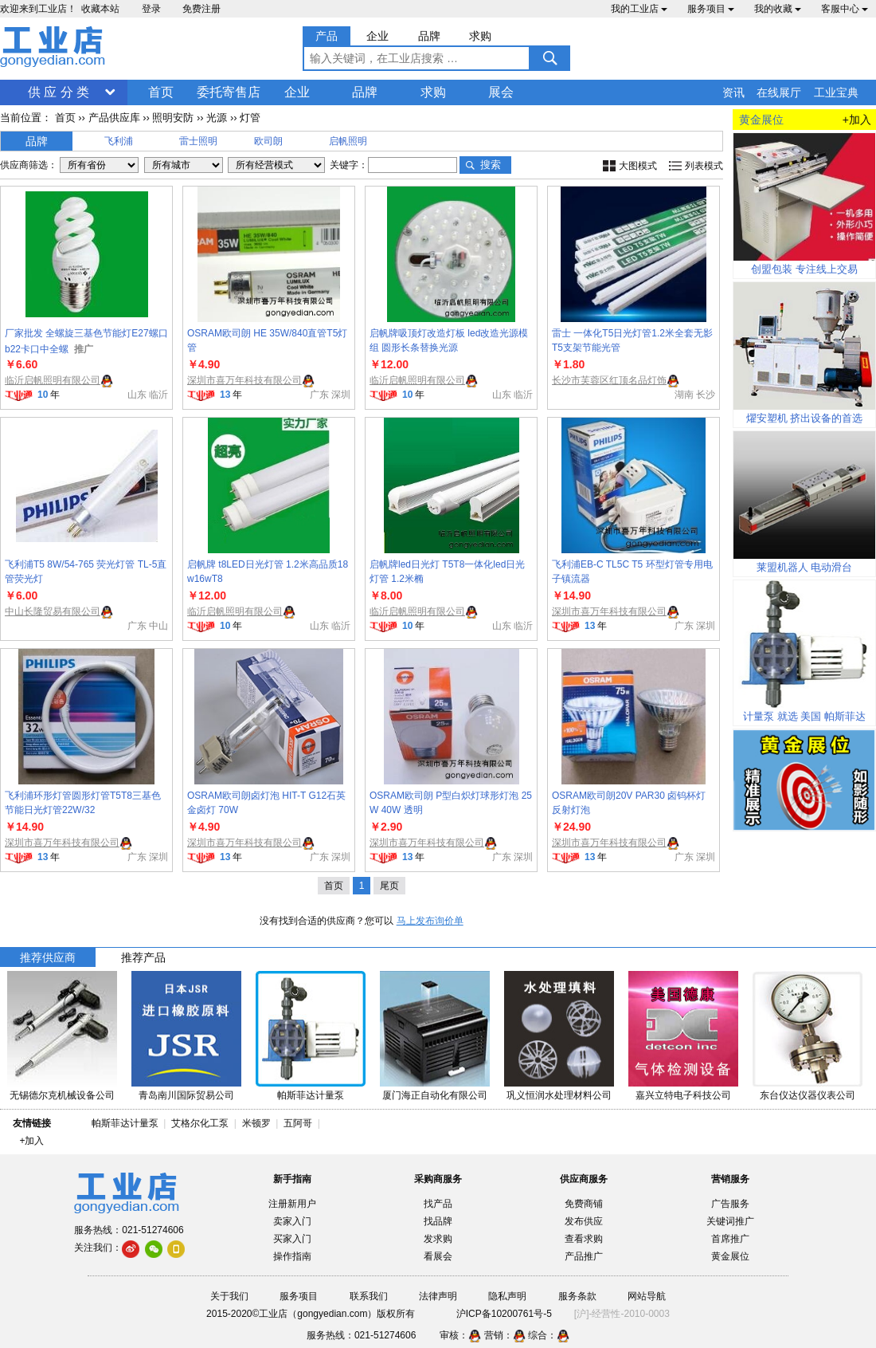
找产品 (438, 1203)
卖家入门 (292, 1221)
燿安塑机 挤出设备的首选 (804, 418)
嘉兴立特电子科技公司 (683, 1095)
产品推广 (584, 1256)
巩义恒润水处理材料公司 (559, 1095)
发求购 (438, 1238)
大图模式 (638, 165)
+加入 (857, 119)
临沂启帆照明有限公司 (52, 380)
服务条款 (577, 1296)
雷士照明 (198, 141)
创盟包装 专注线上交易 (804, 269)
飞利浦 (118, 141)
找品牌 (438, 1221)
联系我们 (369, 1296)
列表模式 (704, 165)
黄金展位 (730, 1256)
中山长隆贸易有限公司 (52, 611)
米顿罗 (259, 1123)
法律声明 (438, 1296)
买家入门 (292, 1238)
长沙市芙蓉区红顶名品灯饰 (609, 380)
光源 (216, 118)
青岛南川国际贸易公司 (186, 1095)
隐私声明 (507, 1296)
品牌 (364, 92)
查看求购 (584, 1238)
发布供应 (584, 1221)
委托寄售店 (228, 92)
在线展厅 (779, 92)
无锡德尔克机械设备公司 (62, 1095)
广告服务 (730, 1203)
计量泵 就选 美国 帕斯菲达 (804, 716)
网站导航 (647, 1296)
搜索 (490, 165)
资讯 (733, 92)
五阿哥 (298, 1123)
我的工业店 (639, 8)
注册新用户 (292, 1203)
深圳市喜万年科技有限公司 (244, 380)
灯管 (250, 118)
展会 (501, 92)
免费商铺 (584, 1203)
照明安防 (173, 118)
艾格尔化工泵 (200, 1123)
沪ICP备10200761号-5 (504, 1313)
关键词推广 (730, 1221)
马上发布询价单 (430, 920)
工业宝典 (836, 92)
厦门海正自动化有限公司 (434, 1095)
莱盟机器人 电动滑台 (805, 567)
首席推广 (730, 1238)
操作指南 (292, 1256)
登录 (151, 8)
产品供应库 (114, 118)
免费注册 (201, 8)
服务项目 (710, 8)
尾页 (389, 885)
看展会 (438, 1256)
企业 (297, 92)
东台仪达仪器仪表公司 (807, 1095)
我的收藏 (777, 8)
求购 (433, 92)
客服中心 (844, 8)
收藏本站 (100, 8)
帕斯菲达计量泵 (310, 1095)
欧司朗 (268, 141)
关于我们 (229, 1296)
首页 (161, 92)
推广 (83, 349)
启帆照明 (348, 141)
